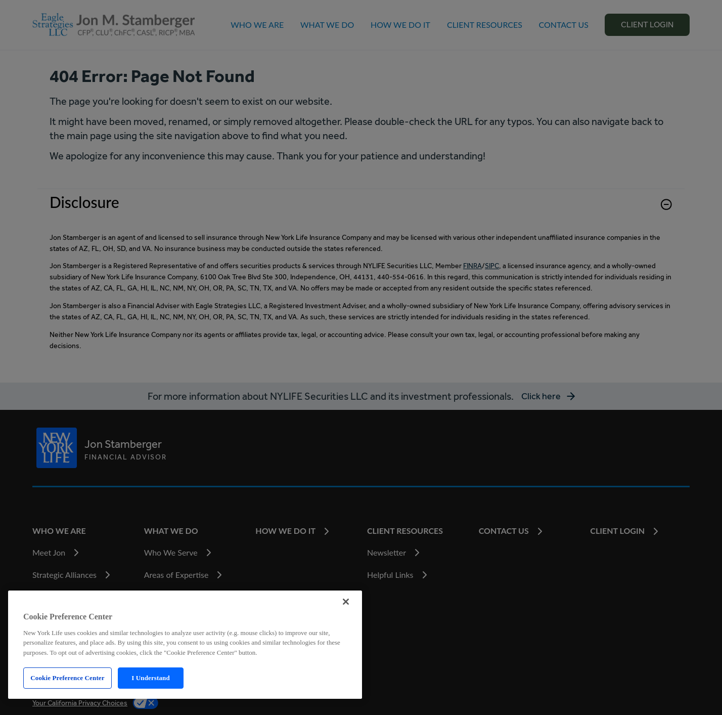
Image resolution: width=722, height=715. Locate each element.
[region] (185, 645)
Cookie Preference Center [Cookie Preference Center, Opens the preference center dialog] (67, 678)
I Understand (150, 678)
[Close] (346, 602)
